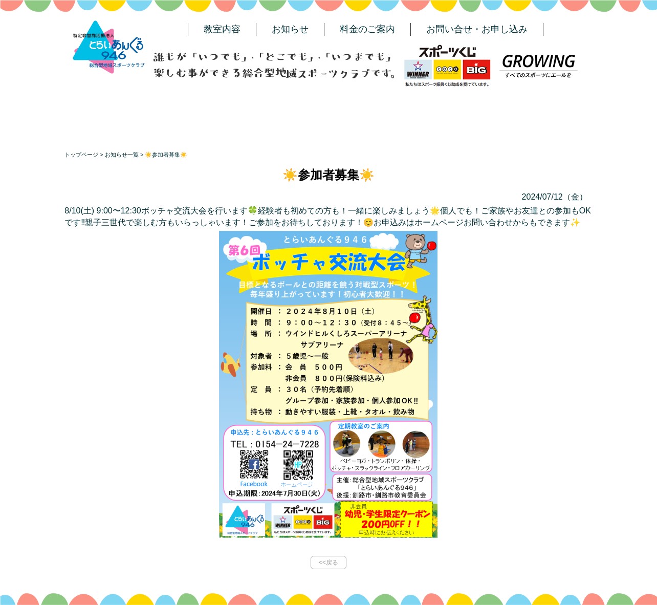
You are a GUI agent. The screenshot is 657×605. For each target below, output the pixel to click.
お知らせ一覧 (122, 155)
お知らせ (290, 29)
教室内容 (222, 29)
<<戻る (328, 562)
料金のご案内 (367, 29)
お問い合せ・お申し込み (477, 29)
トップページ (81, 155)
